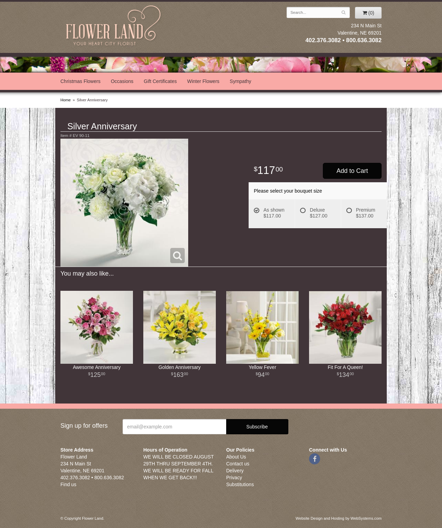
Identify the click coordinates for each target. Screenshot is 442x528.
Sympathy (240, 81)
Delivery (235, 470)
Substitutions (240, 484)
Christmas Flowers (80, 81)
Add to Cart (352, 170)
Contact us (237, 463)
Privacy (234, 477)
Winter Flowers (203, 81)
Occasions (122, 81)
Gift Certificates (160, 81)
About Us (236, 457)
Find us (68, 484)
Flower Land (114, 26)
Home (65, 100)
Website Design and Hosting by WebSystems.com (339, 518)
